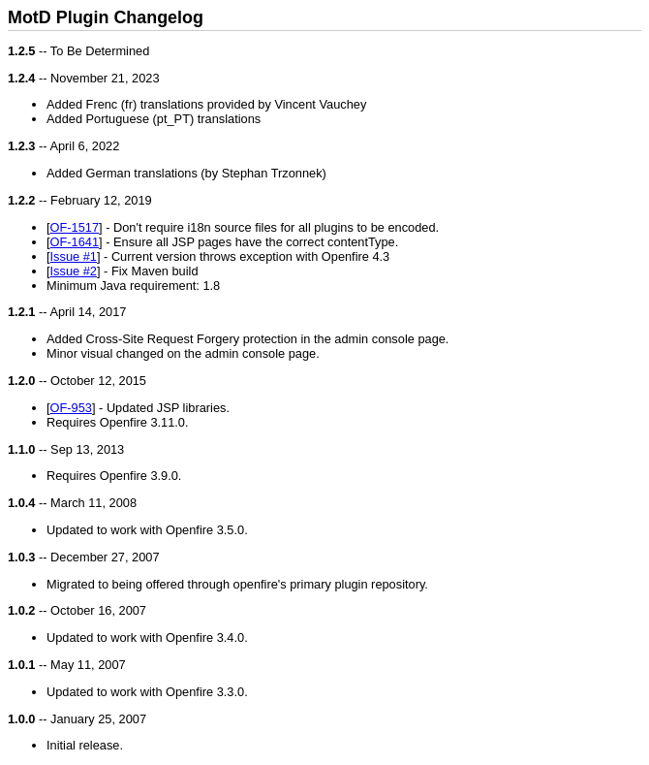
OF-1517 (75, 227)
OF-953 (71, 407)
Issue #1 (73, 256)
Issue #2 (73, 271)
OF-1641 (75, 242)
